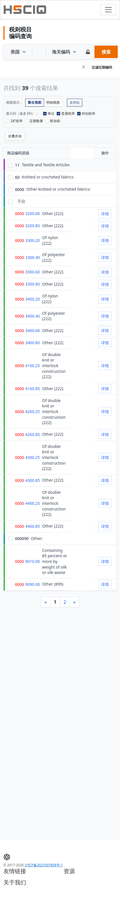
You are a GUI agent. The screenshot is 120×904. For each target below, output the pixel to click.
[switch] (86, 67)
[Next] (74, 602)
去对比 (75, 102)
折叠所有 (15, 136)
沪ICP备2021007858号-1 (44, 865)
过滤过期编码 (102, 67)
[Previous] (45, 602)
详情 (105, 213)
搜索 (106, 52)
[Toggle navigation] (108, 9)
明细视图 (53, 102)
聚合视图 (34, 102)
